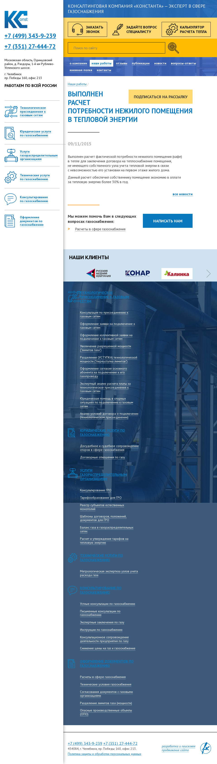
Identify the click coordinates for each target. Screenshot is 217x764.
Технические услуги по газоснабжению (101, 557)
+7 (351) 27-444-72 (30, 46)
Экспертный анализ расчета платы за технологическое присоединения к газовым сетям (105, 387)
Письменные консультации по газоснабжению (100, 613)
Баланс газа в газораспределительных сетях (106, 529)
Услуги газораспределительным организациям (103, 474)
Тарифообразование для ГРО (101, 498)
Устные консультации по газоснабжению (107, 604)
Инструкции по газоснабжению (101, 630)
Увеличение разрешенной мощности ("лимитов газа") (105, 348)
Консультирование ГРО (95, 490)
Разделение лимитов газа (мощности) (106, 703)
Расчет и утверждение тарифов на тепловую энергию (104, 541)
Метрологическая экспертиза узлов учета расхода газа (109, 573)
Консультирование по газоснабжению (100, 590)
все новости (183, 194)
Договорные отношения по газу (102, 457)
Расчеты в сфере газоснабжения (100, 229)
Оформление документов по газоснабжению (107, 663)
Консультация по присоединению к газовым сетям (104, 314)
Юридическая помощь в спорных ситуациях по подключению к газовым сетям (106, 402)
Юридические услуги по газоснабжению (102, 432)
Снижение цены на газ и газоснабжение (107, 648)
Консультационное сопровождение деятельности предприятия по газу (104, 639)
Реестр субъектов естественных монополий (102, 507)
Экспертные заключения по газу (102, 622)
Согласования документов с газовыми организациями (106, 694)
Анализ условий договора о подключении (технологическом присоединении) (109, 415)
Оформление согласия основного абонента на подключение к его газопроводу (103, 372)
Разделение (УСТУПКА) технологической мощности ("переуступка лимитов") (108, 359)
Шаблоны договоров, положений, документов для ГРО (103, 518)
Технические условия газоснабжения (105, 684)
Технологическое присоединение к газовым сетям (104, 296)
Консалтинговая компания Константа (16, 19)
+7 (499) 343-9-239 (85, 743)
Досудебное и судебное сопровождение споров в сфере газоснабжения (109, 448)
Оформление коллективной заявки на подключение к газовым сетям (106, 337)
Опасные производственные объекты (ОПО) (106, 712)
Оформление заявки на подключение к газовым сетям (107, 326)
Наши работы (77, 84)
